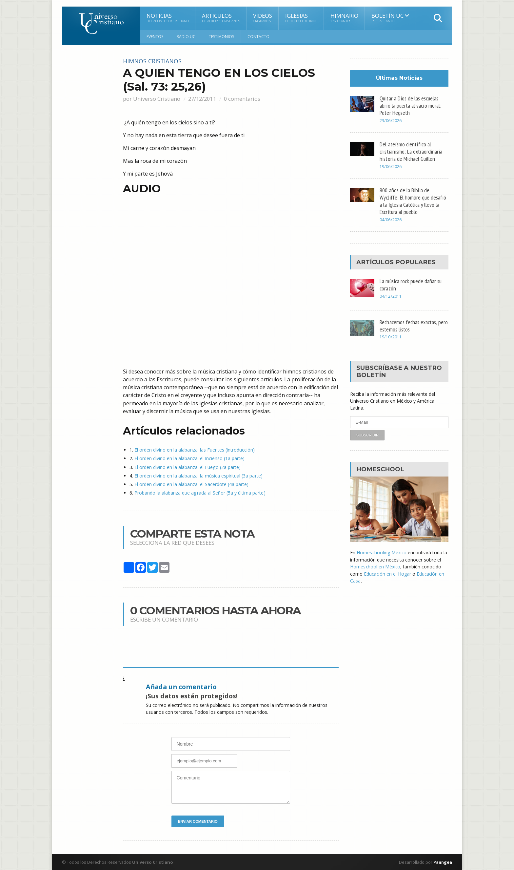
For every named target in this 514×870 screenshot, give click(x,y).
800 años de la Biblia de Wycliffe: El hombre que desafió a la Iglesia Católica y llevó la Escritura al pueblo (413, 200)
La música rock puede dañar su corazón (411, 283)
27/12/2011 (203, 98)
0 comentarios (244, 98)
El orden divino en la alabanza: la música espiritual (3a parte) (198, 475)
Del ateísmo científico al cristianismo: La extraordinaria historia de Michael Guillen (411, 151)
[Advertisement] (88, 156)
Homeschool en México (375, 566)
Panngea (442, 862)
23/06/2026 (390, 120)
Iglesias (301, 18)
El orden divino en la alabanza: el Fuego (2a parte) (187, 467)
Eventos (155, 36)
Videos (262, 18)
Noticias (168, 18)
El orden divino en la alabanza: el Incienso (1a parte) (189, 458)
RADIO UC (186, 36)
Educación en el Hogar (387, 573)
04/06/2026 (390, 219)
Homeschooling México (382, 552)
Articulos (221, 18)
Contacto (258, 36)
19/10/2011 (390, 336)
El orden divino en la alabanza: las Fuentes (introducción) (194, 450)
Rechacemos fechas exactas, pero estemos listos (409, 324)
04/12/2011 (390, 295)
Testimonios (221, 36)
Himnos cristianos (153, 61)
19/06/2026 (390, 166)
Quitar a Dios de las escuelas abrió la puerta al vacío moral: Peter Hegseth (411, 105)
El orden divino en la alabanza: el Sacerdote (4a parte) (191, 484)
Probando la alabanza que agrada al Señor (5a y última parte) (199, 492)
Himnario (344, 18)
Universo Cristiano (156, 98)
